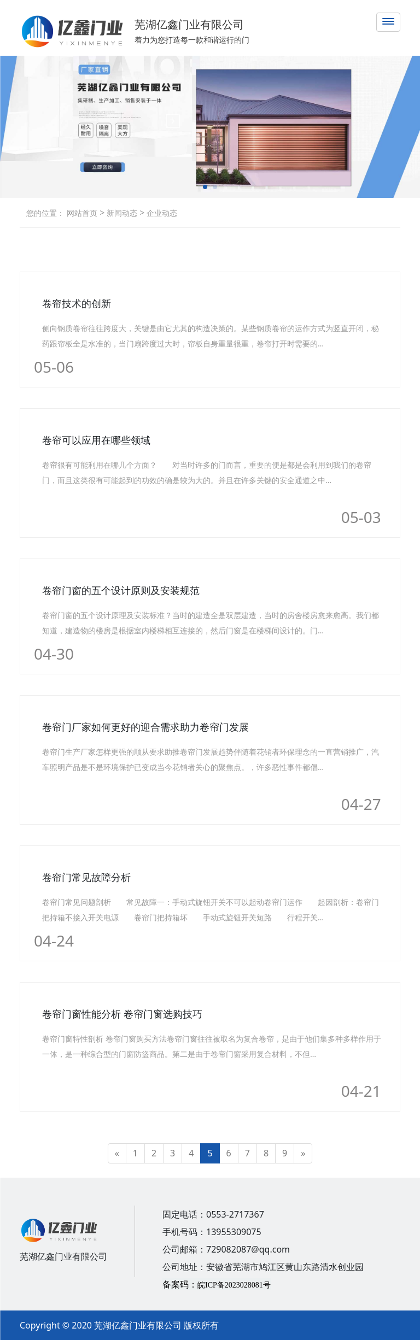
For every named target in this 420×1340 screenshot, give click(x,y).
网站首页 (82, 213)
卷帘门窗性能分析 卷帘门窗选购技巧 (122, 1013)
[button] (205, 187)
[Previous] (117, 1153)
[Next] (303, 1153)
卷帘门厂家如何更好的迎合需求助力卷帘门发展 (145, 726)
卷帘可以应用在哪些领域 (96, 439)
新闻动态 (120, 213)
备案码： (216, 1284)
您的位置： (45, 213)
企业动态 (160, 213)
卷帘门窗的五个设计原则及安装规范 (121, 590)
